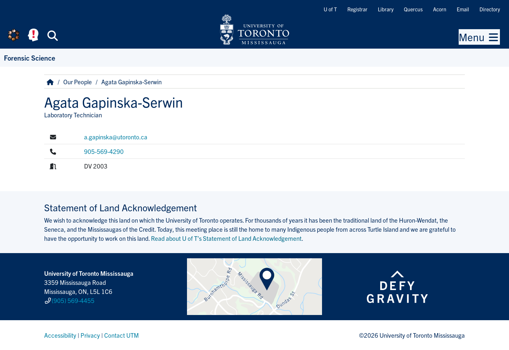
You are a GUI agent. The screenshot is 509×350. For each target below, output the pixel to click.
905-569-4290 (104, 151)
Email (463, 9)
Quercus (413, 9)
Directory (489, 9)
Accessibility (60, 335)
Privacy (90, 335)
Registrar (357, 9)
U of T (330, 9)
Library (385, 9)
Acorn (439, 9)
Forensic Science (29, 57)
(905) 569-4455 (73, 300)
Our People (77, 82)
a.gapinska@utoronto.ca (115, 137)
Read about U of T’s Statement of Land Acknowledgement (226, 238)
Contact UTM (121, 335)
